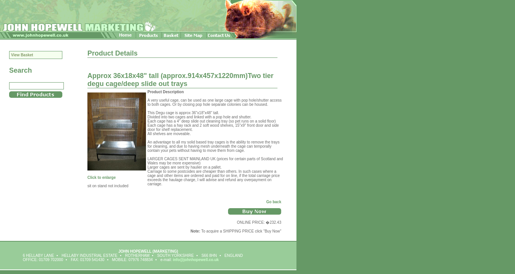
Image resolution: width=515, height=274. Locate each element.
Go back (273, 202)
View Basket (22, 55)
